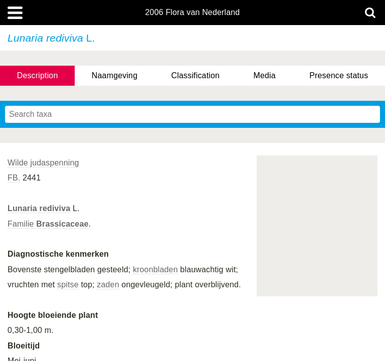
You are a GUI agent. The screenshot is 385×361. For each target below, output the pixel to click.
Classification (195, 75)
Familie (48, 224)
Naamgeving (114, 75)
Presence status (338, 75)
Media (264, 75)
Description (37, 75)
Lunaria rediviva (39, 208)
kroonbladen (155, 269)
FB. (14, 177)
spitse (68, 284)
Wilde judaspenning (43, 162)
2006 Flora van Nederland (192, 13)
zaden (108, 284)
